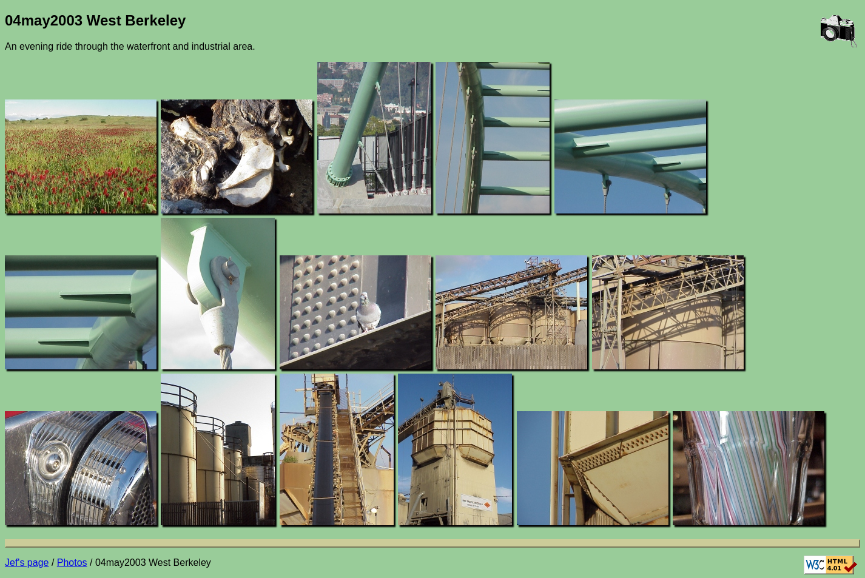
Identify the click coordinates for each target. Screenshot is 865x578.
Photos (72, 562)
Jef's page (27, 562)
